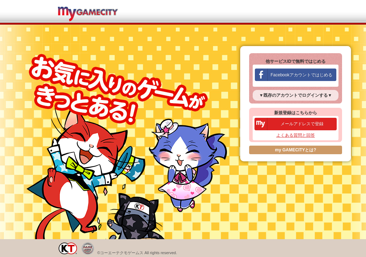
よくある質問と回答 (295, 135)
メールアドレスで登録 (302, 123)
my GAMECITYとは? (295, 149)
